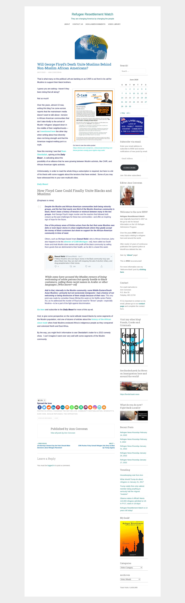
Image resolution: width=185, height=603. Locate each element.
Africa (49, 410)
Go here (41, 309)
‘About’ (129, 255)
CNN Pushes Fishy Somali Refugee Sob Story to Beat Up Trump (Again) (95, 445)
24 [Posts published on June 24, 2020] (134, 102)
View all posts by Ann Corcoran (63, 432)
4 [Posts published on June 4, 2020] (137, 89)
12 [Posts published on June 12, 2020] (142, 93)
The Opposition (71, 413)
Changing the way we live (65, 410)
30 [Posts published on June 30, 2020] (130, 106)
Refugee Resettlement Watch (92, 14)
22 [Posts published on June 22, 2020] (126, 102)
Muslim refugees (55, 413)
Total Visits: (125, 587)
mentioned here (48, 131)
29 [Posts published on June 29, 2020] (126, 106)
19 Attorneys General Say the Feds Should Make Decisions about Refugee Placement (56, 445)
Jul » (128, 113)
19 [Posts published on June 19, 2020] (142, 98)
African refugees (45, 417)
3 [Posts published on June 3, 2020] (133, 89)
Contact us (78, 24)
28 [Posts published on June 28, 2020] (122, 106)
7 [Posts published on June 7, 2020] (122, 93)
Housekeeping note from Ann (131, 475)
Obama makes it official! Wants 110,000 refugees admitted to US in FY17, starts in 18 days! (133, 501)
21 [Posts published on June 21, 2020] (122, 102)
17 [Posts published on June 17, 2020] (134, 98)
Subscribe (129, 167)
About (67, 24)
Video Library (114, 24)
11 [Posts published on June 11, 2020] (138, 93)
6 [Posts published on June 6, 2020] (145, 89)
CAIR (56, 417)
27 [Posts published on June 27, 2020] (146, 102)
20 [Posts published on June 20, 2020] (146, 98)
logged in (51, 465)
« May (122, 113)
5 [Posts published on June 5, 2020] (141, 89)
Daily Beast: (42, 184)
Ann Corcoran (54, 72)
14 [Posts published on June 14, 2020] (122, 98)
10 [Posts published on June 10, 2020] (134, 93)
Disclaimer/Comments (95, 24)
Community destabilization (90, 410)
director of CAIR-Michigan (75, 241)
